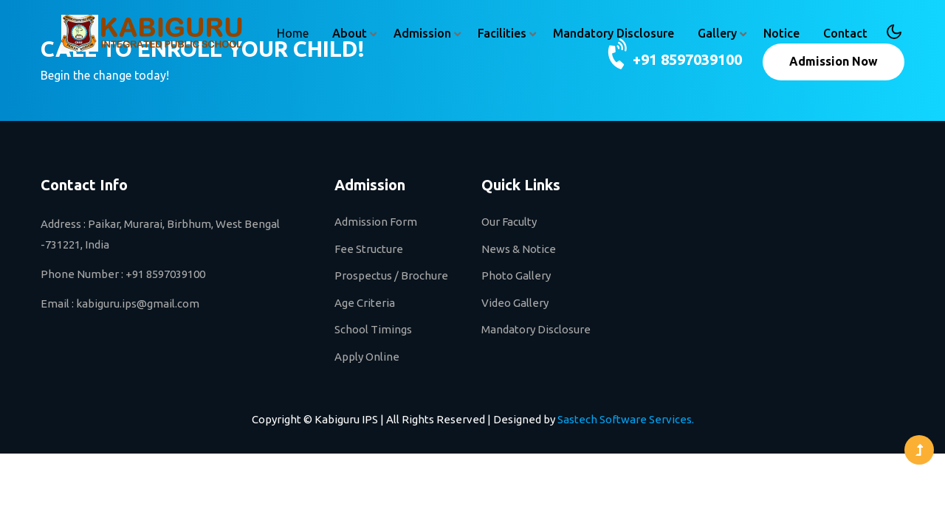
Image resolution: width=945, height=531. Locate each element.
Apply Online (366, 356)
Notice (781, 33)
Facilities (502, 33)
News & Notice (518, 249)
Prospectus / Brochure (391, 275)
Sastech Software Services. (625, 419)
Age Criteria (364, 302)
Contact (845, 33)
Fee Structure (368, 249)
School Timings (373, 329)
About (349, 33)
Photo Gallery (516, 275)
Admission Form (375, 221)
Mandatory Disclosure (613, 33)
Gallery (717, 33)
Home (293, 33)
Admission (422, 33)
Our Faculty (509, 221)
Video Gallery (515, 302)
